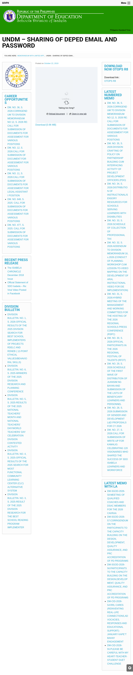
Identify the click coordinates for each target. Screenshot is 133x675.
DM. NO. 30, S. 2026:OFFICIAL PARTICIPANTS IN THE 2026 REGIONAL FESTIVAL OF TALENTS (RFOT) (116, 349)
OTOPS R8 (110, 81)
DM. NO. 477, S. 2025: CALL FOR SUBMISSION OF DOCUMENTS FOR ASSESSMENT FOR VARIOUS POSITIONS (18, 236)
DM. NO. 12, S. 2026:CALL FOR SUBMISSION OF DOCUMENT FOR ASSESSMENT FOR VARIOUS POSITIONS (18, 159)
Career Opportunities (16, 99)
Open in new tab (78, 114)
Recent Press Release (16, 261)
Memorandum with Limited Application (34, 56)
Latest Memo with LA (115, 484)
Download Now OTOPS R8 (116, 67)
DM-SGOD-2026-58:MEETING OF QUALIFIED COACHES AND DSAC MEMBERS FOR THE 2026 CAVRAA (116, 502)
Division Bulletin (12, 308)
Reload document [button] (55, 114)
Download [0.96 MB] (45, 125)
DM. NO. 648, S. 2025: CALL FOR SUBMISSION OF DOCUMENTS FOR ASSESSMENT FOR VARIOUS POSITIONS (18, 210)
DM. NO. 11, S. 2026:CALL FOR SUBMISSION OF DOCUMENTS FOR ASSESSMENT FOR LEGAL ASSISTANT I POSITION (18, 184)
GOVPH (5, 3)
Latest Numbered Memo (113, 95)
